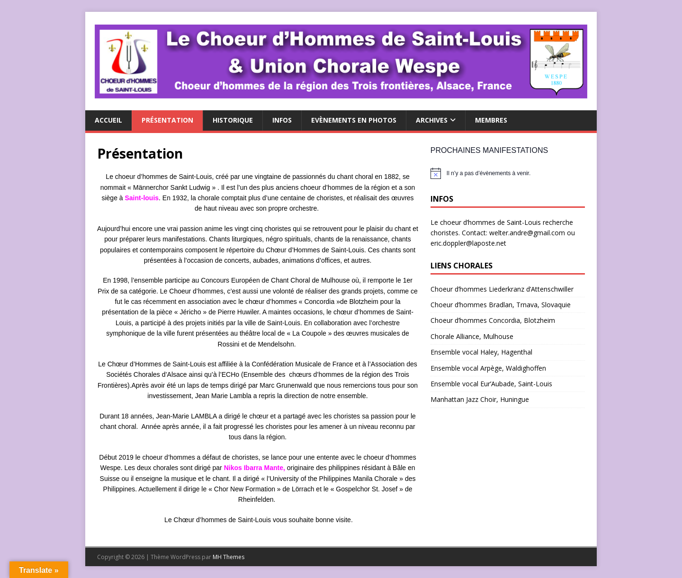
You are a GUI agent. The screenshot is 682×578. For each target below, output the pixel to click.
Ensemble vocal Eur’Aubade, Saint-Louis (491, 383)
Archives (432, 120)
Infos (282, 120)
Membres (491, 120)
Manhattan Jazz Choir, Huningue (480, 399)
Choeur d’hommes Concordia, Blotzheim (493, 320)
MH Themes (228, 557)
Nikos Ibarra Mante (253, 467)
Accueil (108, 120)
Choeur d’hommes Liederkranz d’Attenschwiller (502, 289)
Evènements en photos (353, 120)
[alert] (508, 173)
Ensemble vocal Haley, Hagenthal (481, 351)
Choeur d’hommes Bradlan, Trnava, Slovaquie (501, 304)
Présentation (167, 120)
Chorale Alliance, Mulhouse (472, 336)
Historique (233, 120)
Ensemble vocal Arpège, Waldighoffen (488, 368)
